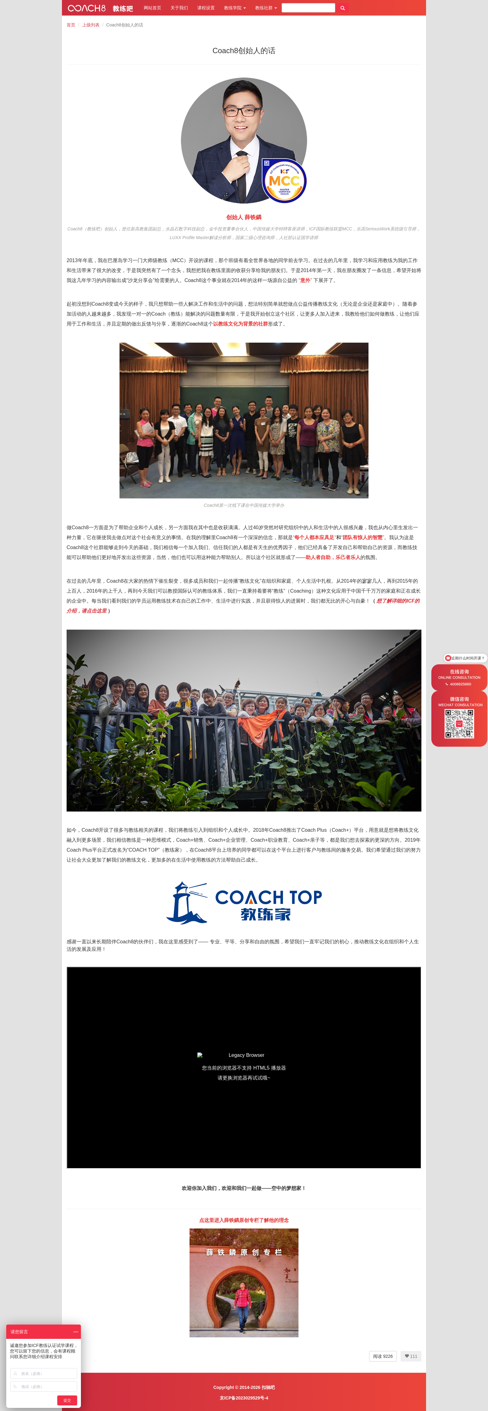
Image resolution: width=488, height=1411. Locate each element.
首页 (71, 24)
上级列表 (91, 24)
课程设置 (206, 7)
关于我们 (179, 7)
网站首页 (152, 7)
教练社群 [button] (266, 7)
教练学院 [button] (235, 7)
